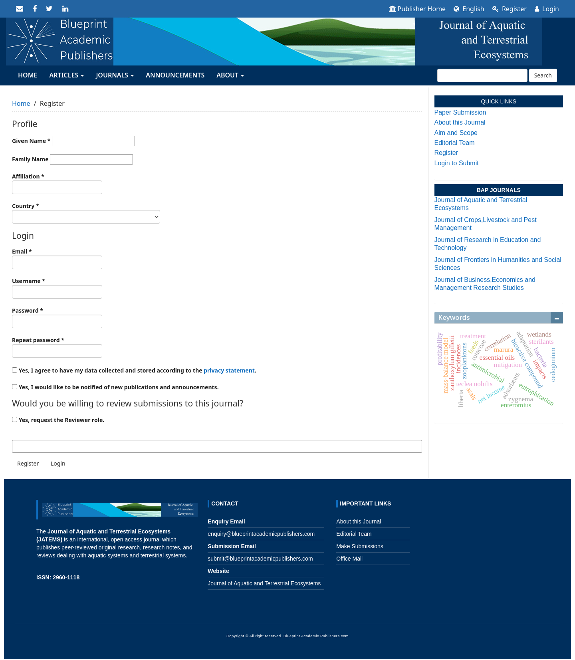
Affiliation (57, 183)
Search (543, 75)
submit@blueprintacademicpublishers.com (260, 558)
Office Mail (349, 558)
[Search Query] (482, 75)
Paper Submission (460, 112)
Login (547, 8)
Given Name (73, 141)
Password (57, 317)
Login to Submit (456, 163)
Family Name (72, 159)
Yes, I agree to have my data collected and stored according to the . (134, 370)
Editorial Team (454, 142)
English (469, 8)
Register (509, 8)
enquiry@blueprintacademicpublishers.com (261, 534)
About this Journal (460, 122)
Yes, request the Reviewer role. (58, 420)
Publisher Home (417, 8)
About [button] (230, 75)
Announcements (175, 75)
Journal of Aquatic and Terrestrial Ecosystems (264, 583)
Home (21, 103)
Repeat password (57, 347)
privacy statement (229, 370)
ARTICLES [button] (66, 75)
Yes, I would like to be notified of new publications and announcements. (115, 387)
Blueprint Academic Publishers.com (316, 636)
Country (86, 213)
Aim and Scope (456, 132)
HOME (27, 75)
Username (57, 288)
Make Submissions (359, 546)
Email (57, 258)
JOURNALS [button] (115, 75)
